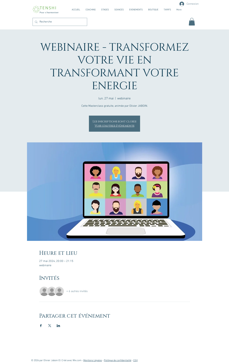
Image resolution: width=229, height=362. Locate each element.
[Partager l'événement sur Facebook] (41, 325)
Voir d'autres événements (114, 126)
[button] (192, 22)
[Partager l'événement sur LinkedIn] (58, 325)
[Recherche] (59, 22)
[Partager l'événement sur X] (49, 325)
